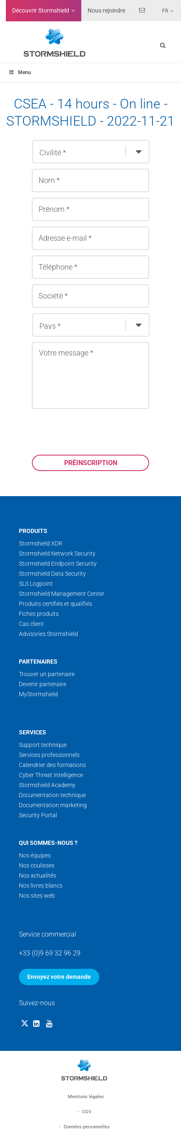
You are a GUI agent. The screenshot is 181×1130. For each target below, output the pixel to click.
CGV (86, 1112)
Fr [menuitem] (165, 11)
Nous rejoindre (106, 10)
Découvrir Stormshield (40, 10)
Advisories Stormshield (48, 634)
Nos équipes (35, 855)
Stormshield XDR (40, 543)
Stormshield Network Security (57, 553)
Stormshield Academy (47, 785)
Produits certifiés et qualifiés (55, 603)
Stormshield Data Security (52, 573)
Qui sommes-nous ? (48, 842)
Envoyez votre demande (59, 976)
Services (32, 732)
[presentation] (95, 431)
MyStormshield (38, 694)
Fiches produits (39, 613)
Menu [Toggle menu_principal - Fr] (19, 72)
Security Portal (38, 815)
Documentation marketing (53, 805)
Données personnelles (87, 1127)
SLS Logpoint (36, 583)
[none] (163, 10)
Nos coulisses (36, 865)
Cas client (31, 623)
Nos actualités (37, 875)
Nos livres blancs (40, 885)
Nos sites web (37, 895)
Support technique (43, 744)
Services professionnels (49, 755)
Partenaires (38, 661)
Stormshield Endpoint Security (58, 563)
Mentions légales (86, 1096)
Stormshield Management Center (61, 593)
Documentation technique (52, 795)
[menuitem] (163, 10)
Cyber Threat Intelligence (51, 775)
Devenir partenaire (42, 684)
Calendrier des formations (52, 765)
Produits (33, 531)
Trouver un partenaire (47, 674)
